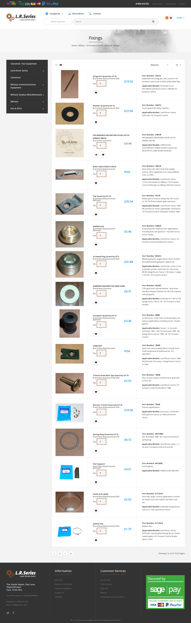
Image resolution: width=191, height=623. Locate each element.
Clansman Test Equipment (24, 63)
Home (74, 45)
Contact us (59, 592)
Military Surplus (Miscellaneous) (26, 94)
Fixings (116, 45)
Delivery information (63, 584)
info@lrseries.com (19, 605)
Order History (106, 584)
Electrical (108, 45)
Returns (103, 592)
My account (105, 580)
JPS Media (116, 620)
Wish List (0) (170, 4)
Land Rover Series (19, 70)
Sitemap (58, 597)
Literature (16, 77)
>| (71, 553)
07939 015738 (142, 3)
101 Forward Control (94, 45)
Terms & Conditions (63, 588)
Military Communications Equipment (23, 86)
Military (81, 45)
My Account (157, 4)
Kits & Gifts (16, 108)
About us (58, 580)
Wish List (104, 588)
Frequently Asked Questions (112, 597)
